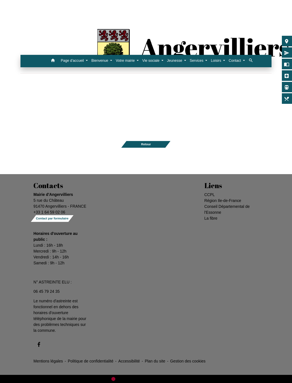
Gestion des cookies (187, 361)
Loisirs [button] (216, 61)
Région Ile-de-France (222, 200)
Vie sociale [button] (151, 61)
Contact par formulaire (52, 218)
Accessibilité (129, 361)
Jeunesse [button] (175, 61)
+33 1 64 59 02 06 (49, 212)
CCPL (209, 194)
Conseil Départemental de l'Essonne (227, 209)
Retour (146, 144)
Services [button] (197, 61)
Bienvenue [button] (100, 61)
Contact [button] (235, 61)
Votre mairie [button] (126, 61)
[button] (53, 61)
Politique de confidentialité (90, 361)
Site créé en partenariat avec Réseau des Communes (146, 378)
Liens (213, 185)
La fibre (211, 218)
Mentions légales (48, 361)
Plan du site (155, 361)
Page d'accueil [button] (73, 61)
